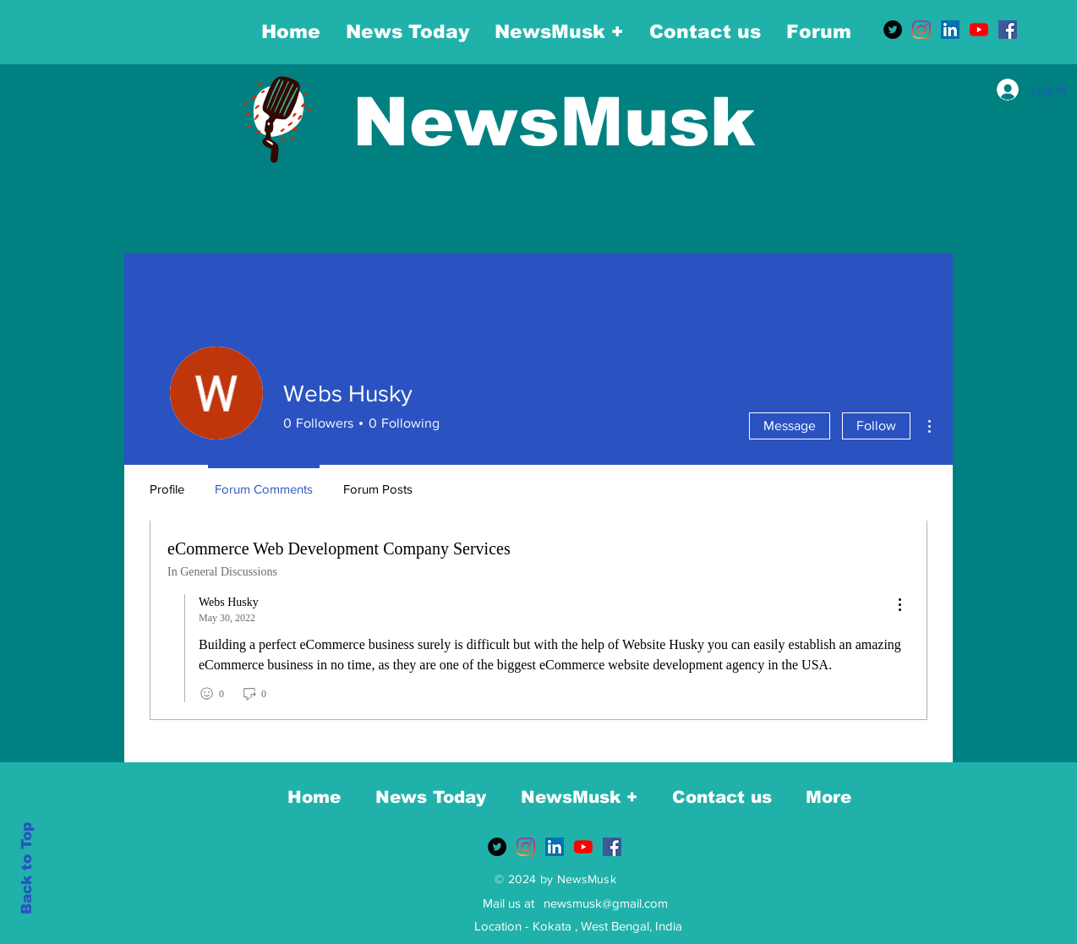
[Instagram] (921, 29)
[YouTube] (979, 29)
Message (789, 425)
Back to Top (27, 868)
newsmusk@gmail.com (606, 903)
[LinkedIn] (950, 29)
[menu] (899, 605)
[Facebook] (1007, 29)
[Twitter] (892, 29)
